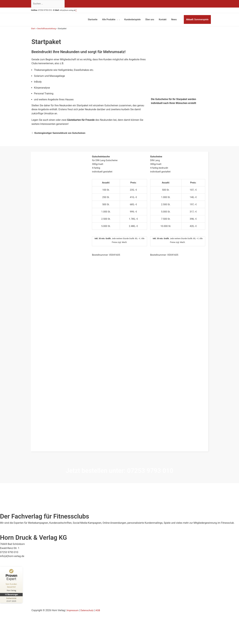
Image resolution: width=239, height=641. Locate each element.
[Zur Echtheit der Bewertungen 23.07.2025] (12, 598)
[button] (82, 11)
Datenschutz (88, 609)
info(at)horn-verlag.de (71, 11)
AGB (99, 609)
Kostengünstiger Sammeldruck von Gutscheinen (61, 131)
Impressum (73, 609)
